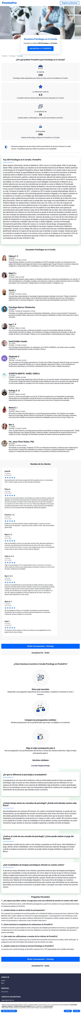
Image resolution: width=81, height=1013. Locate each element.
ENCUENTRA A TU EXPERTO (40, 48)
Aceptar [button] (76, 1011)
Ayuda (3, 980)
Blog (2, 983)
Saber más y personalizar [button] (9, 1011)
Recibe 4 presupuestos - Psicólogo (40, 646)
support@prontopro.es (7, 1000)
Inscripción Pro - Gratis (40, 653)
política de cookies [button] (48, 1006)
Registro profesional (69, 3)
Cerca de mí (4, 991)
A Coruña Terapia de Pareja (40, 766)
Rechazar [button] (67, 1011)
